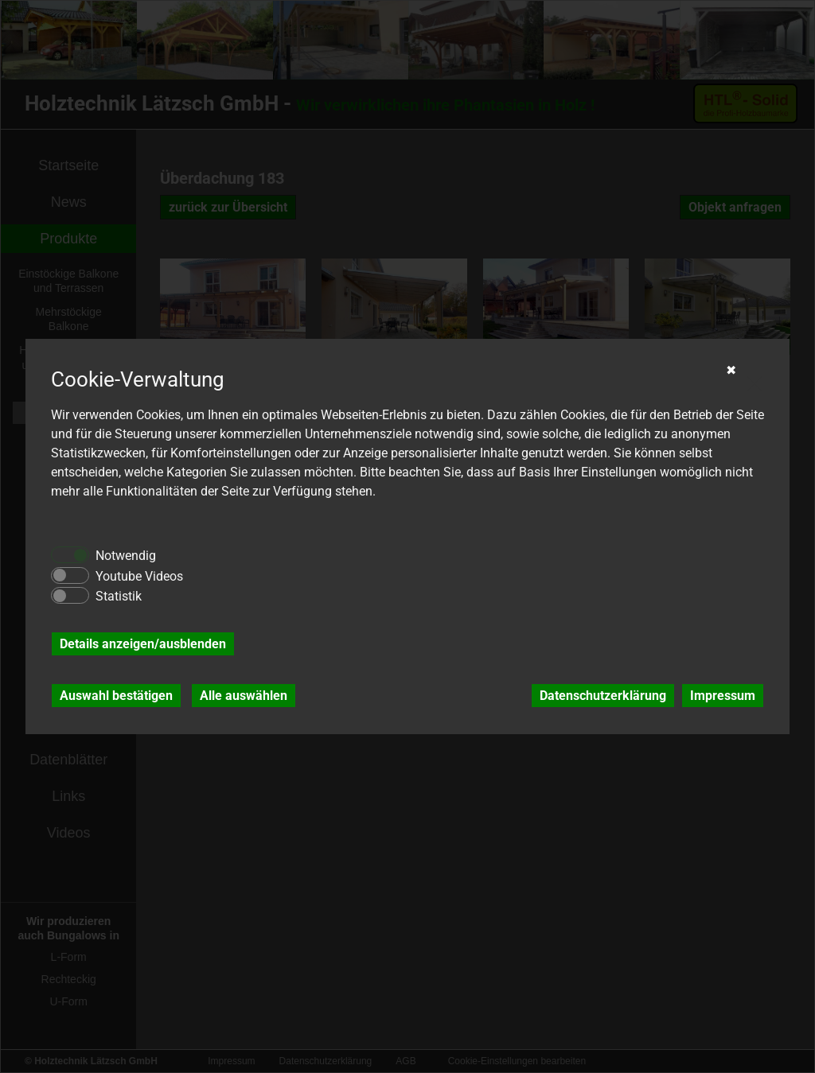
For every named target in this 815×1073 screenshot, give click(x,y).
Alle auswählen (243, 695)
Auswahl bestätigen (116, 695)
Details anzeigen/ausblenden (143, 643)
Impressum (722, 695)
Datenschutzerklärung (603, 695)
